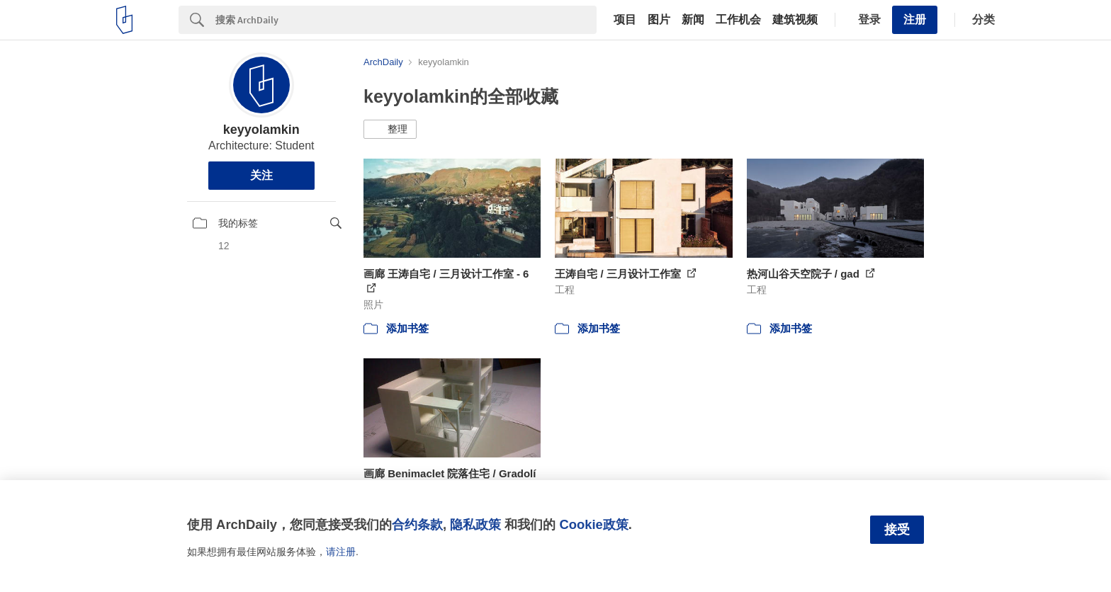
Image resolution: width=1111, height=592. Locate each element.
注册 (914, 19)
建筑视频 (795, 19)
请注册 (341, 551)
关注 (261, 175)
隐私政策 (475, 524)
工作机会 (738, 19)
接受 (897, 530)
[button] (390, 130)
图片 (659, 19)
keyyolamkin (261, 130)
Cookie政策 (593, 524)
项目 (625, 19)
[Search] (406, 20)
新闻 (693, 19)
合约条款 (417, 524)
